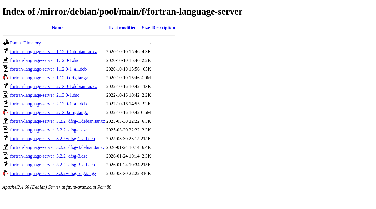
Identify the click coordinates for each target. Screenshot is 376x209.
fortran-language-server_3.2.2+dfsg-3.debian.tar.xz (57, 147)
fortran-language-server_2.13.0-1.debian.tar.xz (53, 86)
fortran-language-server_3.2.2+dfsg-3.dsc (48, 156)
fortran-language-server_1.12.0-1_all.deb (48, 68)
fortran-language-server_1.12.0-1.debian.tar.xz (53, 51)
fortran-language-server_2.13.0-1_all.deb (48, 103)
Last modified (123, 27)
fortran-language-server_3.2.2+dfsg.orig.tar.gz (53, 173)
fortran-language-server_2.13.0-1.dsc (44, 95)
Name (57, 27)
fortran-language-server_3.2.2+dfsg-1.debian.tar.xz (57, 121)
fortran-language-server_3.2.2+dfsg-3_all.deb (52, 164)
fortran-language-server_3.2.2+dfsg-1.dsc (48, 129)
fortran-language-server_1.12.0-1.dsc (44, 60)
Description (163, 27)
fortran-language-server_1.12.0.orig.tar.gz (49, 77)
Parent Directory (25, 42)
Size (146, 27)
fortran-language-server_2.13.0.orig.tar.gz (49, 112)
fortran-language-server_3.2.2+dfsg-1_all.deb (52, 138)
